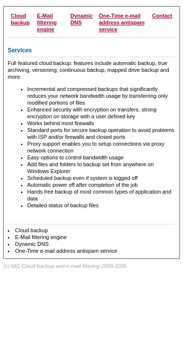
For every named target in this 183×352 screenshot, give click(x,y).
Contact (162, 16)
